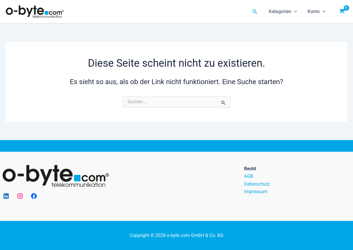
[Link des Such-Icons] (258, 11)
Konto (317, 11)
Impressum (256, 191)
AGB (248, 176)
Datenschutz (257, 184)
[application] (296, 11)
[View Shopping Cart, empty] (341, 12)
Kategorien (285, 11)
